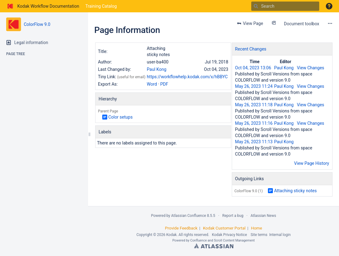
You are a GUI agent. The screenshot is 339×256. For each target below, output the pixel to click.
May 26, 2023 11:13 (254, 141)
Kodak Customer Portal (224, 228)
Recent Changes (250, 49)
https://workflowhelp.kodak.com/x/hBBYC (187, 76)
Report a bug (232, 215)
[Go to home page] (42, 6)
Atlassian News (263, 215)
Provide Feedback (181, 228)
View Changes (310, 67)
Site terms (259, 235)
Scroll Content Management (234, 240)
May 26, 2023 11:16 (254, 123)
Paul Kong (156, 69)
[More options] (330, 23)
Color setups (120, 117)
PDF (164, 84)
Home (256, 228)
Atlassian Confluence (188, 215)
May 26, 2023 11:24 (254, 86)
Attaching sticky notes (295, 190)
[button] (329, 6)
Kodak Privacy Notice (229, 235)
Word (152, 84)
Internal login (279, 235)
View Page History (311, 163)
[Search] (255, 6)
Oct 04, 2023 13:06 (253, 67)
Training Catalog (101, 6)
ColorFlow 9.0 (37, 24)
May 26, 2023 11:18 (254, 104)
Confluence (198, 240)
